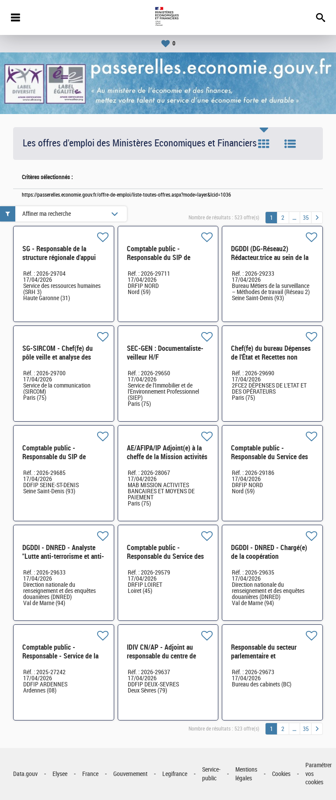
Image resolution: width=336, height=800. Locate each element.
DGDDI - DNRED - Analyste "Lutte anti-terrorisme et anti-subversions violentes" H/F (63, 556)
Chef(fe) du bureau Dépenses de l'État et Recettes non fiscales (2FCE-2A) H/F (271, 357)
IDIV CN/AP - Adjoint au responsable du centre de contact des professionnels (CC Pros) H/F (164, 660)
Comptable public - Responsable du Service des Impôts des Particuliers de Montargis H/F (165, 561)
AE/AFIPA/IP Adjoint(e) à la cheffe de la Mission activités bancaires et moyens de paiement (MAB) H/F (167, 461)
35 (306, 218)
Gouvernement (130, 774)
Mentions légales (246, 774)
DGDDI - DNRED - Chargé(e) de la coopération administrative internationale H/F (270, 561)
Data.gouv (25, 774)
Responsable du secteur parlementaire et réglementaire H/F (264, 656)
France (90, 774)
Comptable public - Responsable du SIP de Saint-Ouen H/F (54, 457)
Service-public (211, 774)
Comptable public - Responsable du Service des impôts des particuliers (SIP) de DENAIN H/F (270, 461)
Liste (290, 144)
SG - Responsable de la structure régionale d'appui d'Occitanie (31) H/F (59, 257)
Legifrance (174, 774)
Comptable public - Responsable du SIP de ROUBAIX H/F (158, 257)
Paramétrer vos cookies (318, 774)
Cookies (281, 774)
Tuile (263, 144)
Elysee (59, 774)
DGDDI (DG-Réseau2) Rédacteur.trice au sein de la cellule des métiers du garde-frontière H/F (271, 262)
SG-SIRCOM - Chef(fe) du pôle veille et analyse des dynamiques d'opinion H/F (58, 357)
